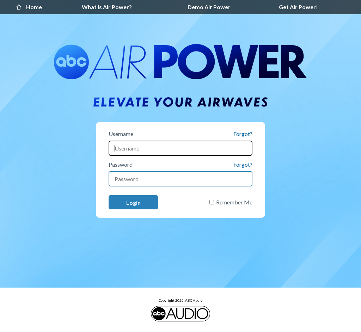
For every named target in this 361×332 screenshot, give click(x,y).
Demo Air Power (209, 7)
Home (20, 7)
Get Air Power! (298, 7)
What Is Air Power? (107, 7)
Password (121, 164)
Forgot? (242, 133)
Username (121, 133)
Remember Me (234, 202)
